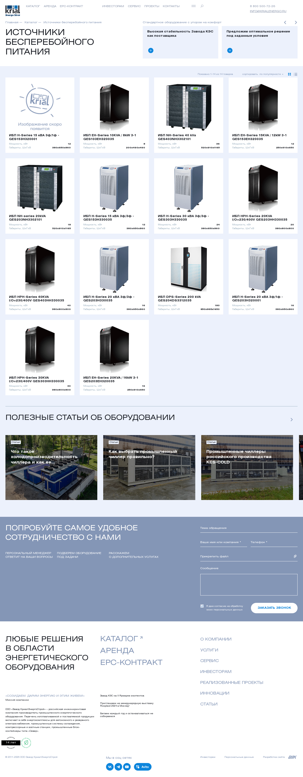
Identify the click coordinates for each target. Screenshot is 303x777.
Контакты (171, 6)
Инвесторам (216, 672)
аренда (117, 651)
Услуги (209, 650)
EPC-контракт (71, 6)
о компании (216, 639)
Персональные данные (239, 757)
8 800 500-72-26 (262, 6)
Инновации (214, 693)
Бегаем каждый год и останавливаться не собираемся (126, 715)
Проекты (151, 6)
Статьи (209, 704)
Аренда (50, 6)
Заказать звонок (274, 608)
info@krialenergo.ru (268, 11)
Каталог (33, 6)
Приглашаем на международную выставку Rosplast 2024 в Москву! (126, 704)
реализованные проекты (231, 683)
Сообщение (209, 568)
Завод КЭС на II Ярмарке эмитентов (122, 696)
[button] (285, 23)
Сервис (134, 6)
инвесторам (113, 6)
